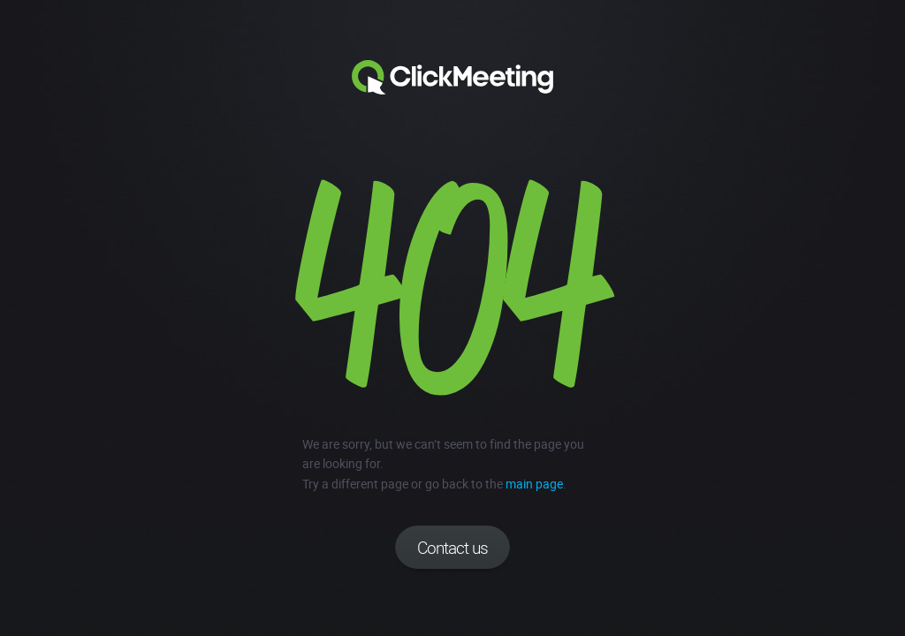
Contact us (452, 547)
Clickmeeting (452, 78)
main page (534, 483)
